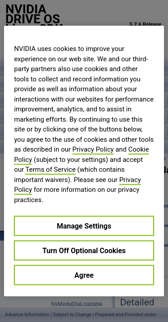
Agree (84, 275)
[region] (84, 161)
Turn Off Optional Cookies (83, 250)
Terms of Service (51, 169)
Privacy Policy (93, 149)
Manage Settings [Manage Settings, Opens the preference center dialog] (84, 226)
